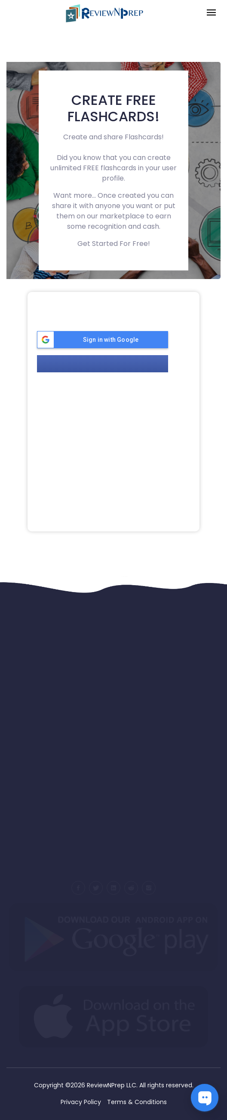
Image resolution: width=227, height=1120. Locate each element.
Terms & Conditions (137, 1102)
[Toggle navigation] (211, 13)
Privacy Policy (81, 1102)
